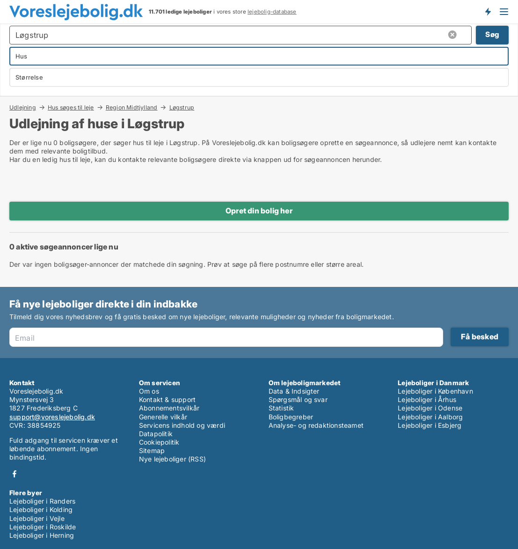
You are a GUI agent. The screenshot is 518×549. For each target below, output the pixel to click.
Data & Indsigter (294, 391)
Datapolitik (156, 434)
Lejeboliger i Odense (430, 408)
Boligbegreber (291, 417)
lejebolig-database (272, 11)
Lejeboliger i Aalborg (430, 417)
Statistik (281, 408)
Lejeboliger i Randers (42, 501)
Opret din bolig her (259, 210)
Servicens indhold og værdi (182, 425)
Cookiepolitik (159, 442)
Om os (149, 391)
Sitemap (152, 450)
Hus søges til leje (71, 107)
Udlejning (22, 107)
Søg (492, 34)
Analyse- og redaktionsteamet (316, 425)
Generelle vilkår (163, 417)
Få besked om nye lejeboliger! (487, 11)
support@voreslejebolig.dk (52, 417)
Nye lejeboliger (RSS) (172, 459)
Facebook (14, 474)
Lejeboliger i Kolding (41, 509)
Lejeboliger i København (435, 391)
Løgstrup (182, 107)
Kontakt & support (167, 399)
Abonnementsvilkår (169, 408)
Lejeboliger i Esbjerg (429, 425)
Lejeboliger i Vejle (37, 518)
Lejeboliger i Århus (427, 399)
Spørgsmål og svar (298, 399)
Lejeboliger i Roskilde (42, 527)
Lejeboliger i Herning (41, 535)
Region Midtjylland (132, 107)
